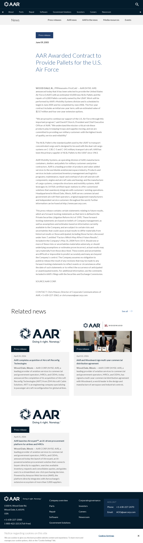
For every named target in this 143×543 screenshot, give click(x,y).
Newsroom (106, 12)
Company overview (58, 500)
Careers (93, 12)
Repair (31, 12)
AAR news (72, 20)
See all (127, 311)
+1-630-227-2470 (125, 507)
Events (128, 20)
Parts (21, 12)
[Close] (138, 537)
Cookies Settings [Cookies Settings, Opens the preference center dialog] (106, 537)
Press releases (54, 20)
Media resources (111, 20)
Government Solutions (62, 12)
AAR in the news (90, 20)
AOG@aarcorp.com (125, 512)
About (11, 12)
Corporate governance (89, 500)
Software (43, 12)
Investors (80, 12)
